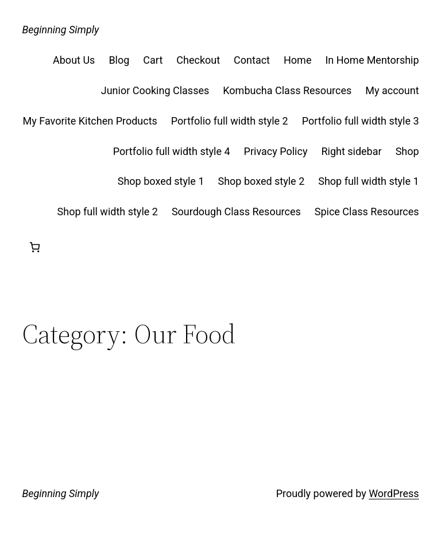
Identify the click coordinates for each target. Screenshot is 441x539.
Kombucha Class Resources (287, 90)
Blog (119, 60)
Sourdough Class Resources (236, 211)
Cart (153, 60)
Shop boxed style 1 (161, 181)
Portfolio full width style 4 (171, 151)
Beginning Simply (60, 30)
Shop (407, 151)
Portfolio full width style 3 (360, 121)
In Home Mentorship (372, 60)
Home (297, 60)
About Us (74, 60)
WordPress (394, 493)
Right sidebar (351, 151)
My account (392, 90)
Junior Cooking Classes (155, 90)
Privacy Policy (276, 151)
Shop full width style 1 (368, 181)
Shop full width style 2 (107, 211)
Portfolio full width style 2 (229, 121)
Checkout (198, 60)
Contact (252, 60)
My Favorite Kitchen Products (90, 121)
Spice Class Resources (367, 211)
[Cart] (35, 247)
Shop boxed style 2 (261, 181)
